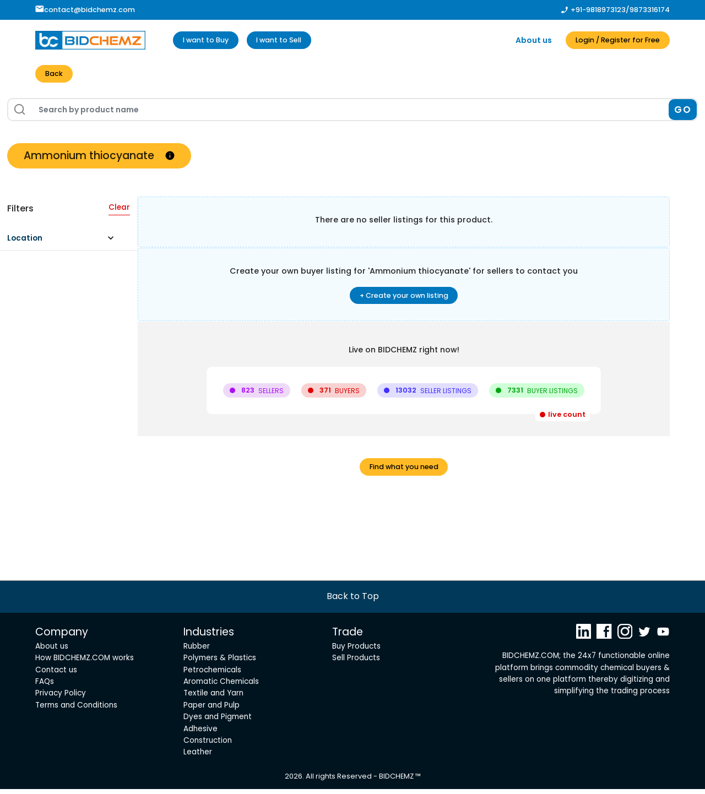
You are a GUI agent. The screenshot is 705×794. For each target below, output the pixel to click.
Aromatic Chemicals (221, 687)
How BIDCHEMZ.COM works (84, 663)
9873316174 (650, 9)
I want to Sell (292, 40)
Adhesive (200, 733)
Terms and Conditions (76, 710)
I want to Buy (210, 40)
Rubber (196, 651)
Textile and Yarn (213, 698)
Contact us (56, 675)
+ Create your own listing (403, 297)
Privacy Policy (60, 698)
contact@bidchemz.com (85, 9)
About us (519, 40)
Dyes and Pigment (217, 722)
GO (682, 111)
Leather (197, 757)
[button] (65, 243)
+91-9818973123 (598, 9)
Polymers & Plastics (219, 663)
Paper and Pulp (211, 710)
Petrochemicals (212, 675)
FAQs (44, 687)
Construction (207, 745)
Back (56, 74)
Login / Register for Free (610, 40)
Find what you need (403, 471)
